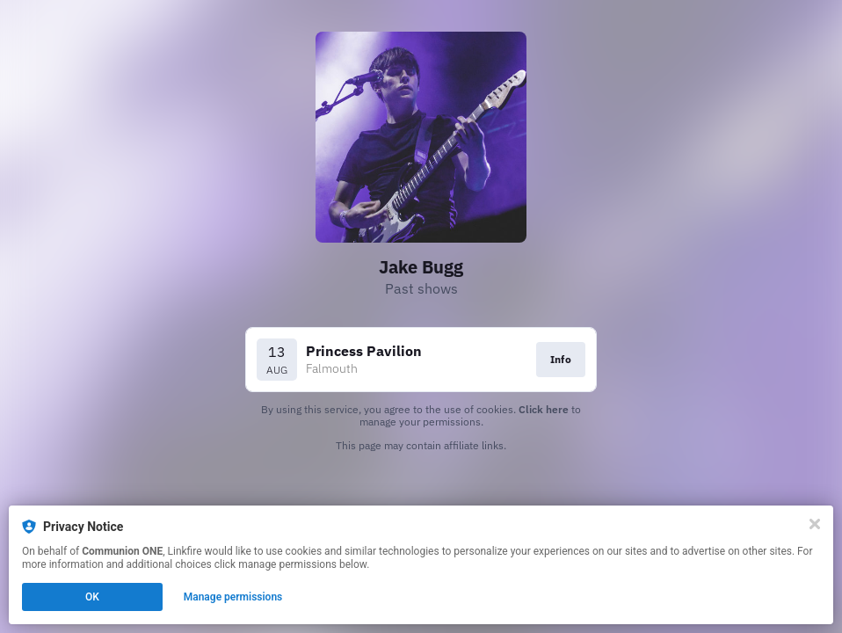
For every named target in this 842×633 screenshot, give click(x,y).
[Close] (815, 524)
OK (92, 597)
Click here (544, 409)
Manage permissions (233, 597)
